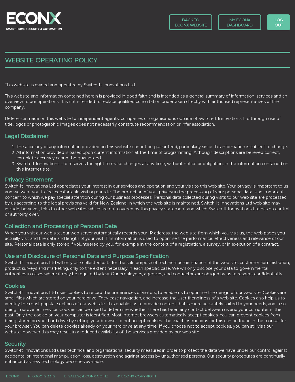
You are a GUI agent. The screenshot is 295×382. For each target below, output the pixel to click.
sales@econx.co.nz (88, 376)
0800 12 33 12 (43, 376)
